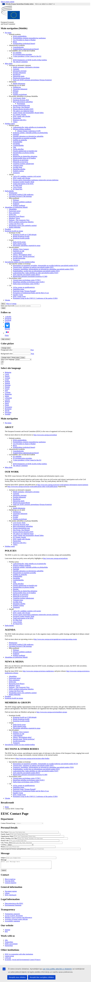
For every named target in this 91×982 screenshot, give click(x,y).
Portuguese (8, 407)
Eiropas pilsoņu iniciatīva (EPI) (23, 109)
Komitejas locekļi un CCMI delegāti (24, 234)
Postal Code (5, 840)
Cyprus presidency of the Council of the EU (27, 56)
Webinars (16, 200)
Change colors (6, 348)
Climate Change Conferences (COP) (29, 131)
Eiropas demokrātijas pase (21, 105)
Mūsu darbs (8, 63)
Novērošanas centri (15, 278)
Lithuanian (8, 398)
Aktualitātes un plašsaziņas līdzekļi (16, 207)
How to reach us (10, 880)
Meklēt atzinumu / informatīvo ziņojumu (26, 67)
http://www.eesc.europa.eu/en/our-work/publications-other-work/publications (33, 486)
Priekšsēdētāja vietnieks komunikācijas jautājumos (29, 38)
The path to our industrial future (23, 111)
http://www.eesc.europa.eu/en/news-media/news (38, 671)
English (7, 381)
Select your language (7, 359)
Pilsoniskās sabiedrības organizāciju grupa (26, 245)
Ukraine (7, 300)
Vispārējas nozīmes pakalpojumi (23, 163)
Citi (10, 285)
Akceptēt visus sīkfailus (17, 977)
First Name (4, 832)
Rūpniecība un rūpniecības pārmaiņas (25, 156)
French (7, 389)
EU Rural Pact (17, 189)
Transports (16, 173)
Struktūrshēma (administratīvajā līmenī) (26, 49)
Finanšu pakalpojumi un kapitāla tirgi (25, 151)
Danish (7, 376)
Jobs (6, 941)
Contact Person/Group (8, 823)
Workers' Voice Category (21, 249)
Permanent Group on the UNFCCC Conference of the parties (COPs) (35, 298)
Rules (11, 58)
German (7, 378)
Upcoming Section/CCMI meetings (20, 196)
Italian (7, 396)
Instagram (8, 318)
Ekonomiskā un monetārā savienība (24, 138)
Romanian (8, 409)
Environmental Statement (13, 907)
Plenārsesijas (13, 193)
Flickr (7, 333)
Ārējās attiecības (18, 149)
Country (3, 845)
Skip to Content (11, 303)
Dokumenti (12, 82)
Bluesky (7, 326)
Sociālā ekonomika (19, 258)
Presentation (21, 103)
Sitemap (7, 931)
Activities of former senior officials (16, 921)
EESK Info (12, 214)
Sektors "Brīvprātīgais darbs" (22, 254)
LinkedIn (8, 317)
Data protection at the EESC (14, 905)
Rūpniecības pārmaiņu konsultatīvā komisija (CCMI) (30, 276)
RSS (6, 933)
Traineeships (9, 943)
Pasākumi (16, 204)
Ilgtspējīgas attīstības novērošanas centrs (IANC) (29, 282)
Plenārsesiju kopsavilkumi (21, 78)
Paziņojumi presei (15, 211)
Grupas (11, 240)
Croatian (7, 392)
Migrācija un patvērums (20, 160)
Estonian (8, 385)
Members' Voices (14, 218)
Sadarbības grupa (18, 289)
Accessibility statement (12, 922)
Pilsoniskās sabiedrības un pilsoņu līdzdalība (23, 96)
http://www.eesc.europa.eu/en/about (45, 435)
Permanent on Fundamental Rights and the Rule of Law (31, 293)
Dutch (7, 403)
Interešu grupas (14, 247)
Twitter (7, 322)
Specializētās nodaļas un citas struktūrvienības (20, 262)
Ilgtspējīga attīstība (19, 169)
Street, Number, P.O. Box (9, 838)
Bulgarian (8, 372)
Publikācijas (17, 87)
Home (7, 807)
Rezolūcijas (17, 74)
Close (22, 357)
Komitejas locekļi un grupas (14, 231)
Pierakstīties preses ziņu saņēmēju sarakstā (23, 225)
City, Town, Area (6, 843)
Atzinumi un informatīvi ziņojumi (20, 65)
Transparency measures (12, 915)
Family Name (5, 834)
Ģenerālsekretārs (18, 47)
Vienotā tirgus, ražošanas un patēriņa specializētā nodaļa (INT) (33, 267)
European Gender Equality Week (23, 182)
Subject (3, 858)
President (8, 229)
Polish (7, 405)
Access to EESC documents (14, 917)
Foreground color (6, 350)
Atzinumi (16, 69)
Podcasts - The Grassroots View (19, 220)
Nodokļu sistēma (18, 171)
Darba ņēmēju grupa (19, 244)
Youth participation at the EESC (23, 183)
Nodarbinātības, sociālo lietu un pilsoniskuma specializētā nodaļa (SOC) (36, 271)
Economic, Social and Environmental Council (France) (23, 961)
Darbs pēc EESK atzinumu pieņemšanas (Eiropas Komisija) (32, 80)
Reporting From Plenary (17, 216)
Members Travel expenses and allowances (18, 919)
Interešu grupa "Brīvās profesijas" (24, 256)
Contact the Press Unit (16, 224)
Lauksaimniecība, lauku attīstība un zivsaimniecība (29, 127)
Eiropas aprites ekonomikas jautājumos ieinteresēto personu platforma (35, 180)
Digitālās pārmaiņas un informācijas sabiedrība (28, 136)
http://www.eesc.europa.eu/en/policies (55, 558)
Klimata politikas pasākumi (22, 129)
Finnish (7, 387)
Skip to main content (7, 2)
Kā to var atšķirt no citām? (45, 4)
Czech (7, 374)
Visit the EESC (10, 882)
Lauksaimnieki (18, 253)
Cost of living (17, 187)
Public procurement (11, 945)
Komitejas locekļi (14, 233)
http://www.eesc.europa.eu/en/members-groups (52, 712)
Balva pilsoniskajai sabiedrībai (23, 102)
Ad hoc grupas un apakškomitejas (24, 287)
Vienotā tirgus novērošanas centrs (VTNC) (27, 280)
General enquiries (10, 884)
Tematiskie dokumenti (20, 89)
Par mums (8, 32)
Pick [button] (32, 350)
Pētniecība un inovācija (20, 162)
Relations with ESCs (19, 120)
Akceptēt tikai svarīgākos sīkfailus (42, 977)
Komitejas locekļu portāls (21, 238)
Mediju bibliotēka (14, 227)
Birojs (15, 42)
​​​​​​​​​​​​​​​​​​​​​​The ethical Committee (20, 62)
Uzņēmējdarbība (18, 145)
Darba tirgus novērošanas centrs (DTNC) (26, 284)
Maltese (7, 401)
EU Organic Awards (19, 114)
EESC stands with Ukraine (21, 116)
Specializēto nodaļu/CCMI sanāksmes (21, 194)
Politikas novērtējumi (20, 94)
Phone (3, 847)
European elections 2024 (21, 100)
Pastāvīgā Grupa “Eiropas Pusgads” (24, 291)
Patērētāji (16, 134)
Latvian (7, 400)
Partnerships (17, 118)
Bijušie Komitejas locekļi (21, 236)
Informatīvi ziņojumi (19, 71)
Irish (6, 390)
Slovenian (8, 412)
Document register (11, 893)
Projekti (15, 93)
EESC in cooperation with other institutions (19, 956)
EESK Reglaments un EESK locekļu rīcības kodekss (30, 60)
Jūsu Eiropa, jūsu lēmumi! (21, 107)
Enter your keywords (7, 306)
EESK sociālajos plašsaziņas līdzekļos (21, 222)
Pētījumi (15, 91)
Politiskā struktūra (15, 34)
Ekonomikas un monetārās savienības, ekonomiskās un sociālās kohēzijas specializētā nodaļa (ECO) (45, 265)
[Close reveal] (2, 364)
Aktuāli (11, 174)
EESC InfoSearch (10, 896)
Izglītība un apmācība (20, 140)
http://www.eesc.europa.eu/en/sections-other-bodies (32, 758)
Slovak (7, 410)
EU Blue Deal (17, 185)
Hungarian (8, 394)
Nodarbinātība (17, 142)
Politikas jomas (10, 123)
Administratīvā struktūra (17, 45)
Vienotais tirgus (18, 165)
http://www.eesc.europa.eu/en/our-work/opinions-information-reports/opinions (62, 485)
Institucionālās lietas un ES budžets (24, 158)
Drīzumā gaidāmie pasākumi (22, 202)
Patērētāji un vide (18, 251)
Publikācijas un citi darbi (17, 85)
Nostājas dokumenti (19, 72)
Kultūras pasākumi (19, 205)
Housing (15, 154)
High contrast (6, 339)
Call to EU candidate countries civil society (27, 176)
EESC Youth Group (19, 296)
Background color (6, 354)
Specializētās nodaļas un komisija (20, 264)
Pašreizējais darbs (18, 76)
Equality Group (18, 294)
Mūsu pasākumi (14, 198)
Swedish (7, 414)
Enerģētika (16, 143)
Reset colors (15, 357)
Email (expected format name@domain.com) (15, 849)
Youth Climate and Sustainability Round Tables (28, 113)
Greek (7, 380)
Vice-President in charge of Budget (24, 40)
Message (3, 860)
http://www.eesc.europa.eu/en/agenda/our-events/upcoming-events (55, 639)
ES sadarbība (17, 52)
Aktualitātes (13, 209)
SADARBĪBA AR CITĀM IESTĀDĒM (22, 51)
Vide (14, 147)
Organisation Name (7, 836)
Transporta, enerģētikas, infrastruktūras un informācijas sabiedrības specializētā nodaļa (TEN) (43, 269)
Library (7, 894)
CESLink (8, 959)
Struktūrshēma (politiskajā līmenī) (24, 43)
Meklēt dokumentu (19, 83)
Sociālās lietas (17, 167)
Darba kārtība (9, 191)
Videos (15, 122)
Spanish (7, 383)
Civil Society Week (19, 98)
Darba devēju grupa (19, 242)
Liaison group (9, 957)
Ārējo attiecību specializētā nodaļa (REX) (26, 274)
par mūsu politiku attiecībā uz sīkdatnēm (57, 969)
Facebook (8, 320)
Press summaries (14, 213)
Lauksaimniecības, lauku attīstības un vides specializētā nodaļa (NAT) (35, 273)
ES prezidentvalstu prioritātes (22, 54)
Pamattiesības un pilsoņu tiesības (23, 153)
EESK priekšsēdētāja (20, 36)
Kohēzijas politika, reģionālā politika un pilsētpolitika (30, 133)
